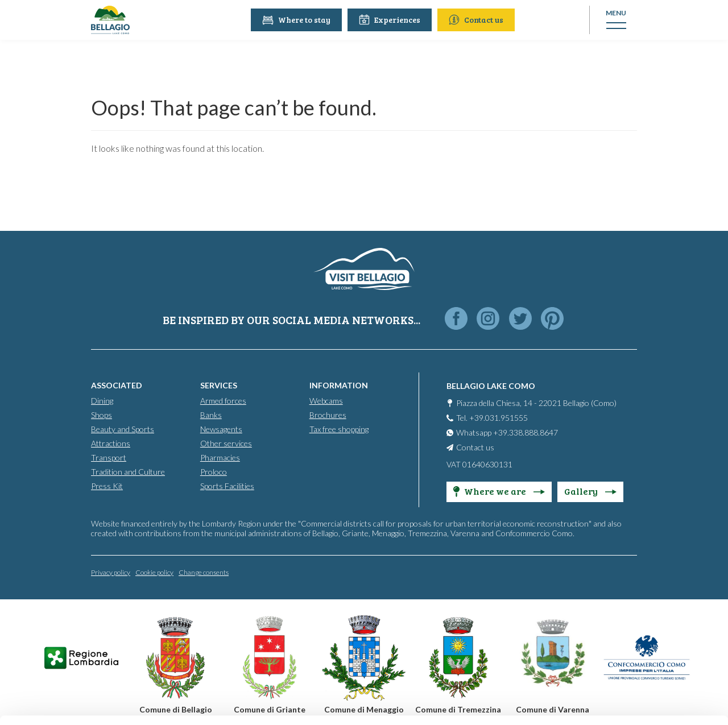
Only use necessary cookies (633, 640)
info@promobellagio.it (197, 631)
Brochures (327, 414)
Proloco (213, 471)
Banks (211, 414)
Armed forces (223, 400)
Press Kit (107, 485)
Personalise (633, 603)
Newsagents (221, 428)
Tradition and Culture (128, 471)
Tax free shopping (339, 428)
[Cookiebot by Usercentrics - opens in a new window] (73, 702)
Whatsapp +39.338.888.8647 (507, 432)
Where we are (499, 490)
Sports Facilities (227, 485)
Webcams (326, 400)
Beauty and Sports (122, 428)
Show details (175, 702)
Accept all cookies (633, 565)
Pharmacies (220, 457)
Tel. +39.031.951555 (492, 417)
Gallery (590, 490)
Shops (101, 414)
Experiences (391, 19)
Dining (102, 400)
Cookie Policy (325, 672)
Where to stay (298, 19)
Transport (108, 457)
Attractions (110, 443)
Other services (226, 443)
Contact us (477, 19)
